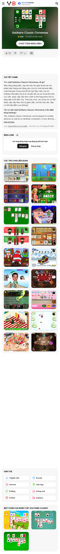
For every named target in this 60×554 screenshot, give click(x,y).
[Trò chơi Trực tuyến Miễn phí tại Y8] (11, 3)
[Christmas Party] (16, 257)
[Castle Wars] (43, 172)
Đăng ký (22, 146)
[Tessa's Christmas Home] (16, 342)
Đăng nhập (36, 146)
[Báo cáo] (23, 53)
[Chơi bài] (16, 484)
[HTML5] (16, 497)
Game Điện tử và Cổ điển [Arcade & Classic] (18, 126)
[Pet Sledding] (43, 321)
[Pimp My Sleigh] (43, 257)
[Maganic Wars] (16, 172)
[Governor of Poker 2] (43, 342)
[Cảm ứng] (43, 484)
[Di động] (16, 491)
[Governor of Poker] (43, 278)
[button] (9, 122)
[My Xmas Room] (16, 321)
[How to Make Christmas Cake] (43, 299)
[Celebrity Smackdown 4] (16, 278)
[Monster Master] (16, 193)
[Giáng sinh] (43, 491)
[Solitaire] (16, 215)
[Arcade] (43, 477)
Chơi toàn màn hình (30, 43)
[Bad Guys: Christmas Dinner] (16, 236)
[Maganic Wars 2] (43, 236)
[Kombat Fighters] (16, 299)
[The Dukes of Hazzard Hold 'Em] (43, 193)
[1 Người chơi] (16, 477)
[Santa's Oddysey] (43, 215)
